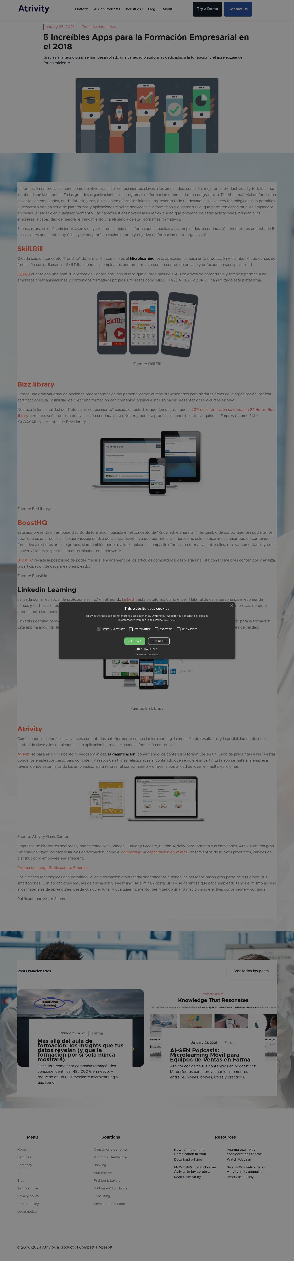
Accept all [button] (134, 641)
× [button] (231, 605)
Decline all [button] (159, 641)
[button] (99, 629)
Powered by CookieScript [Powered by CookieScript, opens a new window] (147, 654)
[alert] (147, 630)
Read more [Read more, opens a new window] (170, 619)
